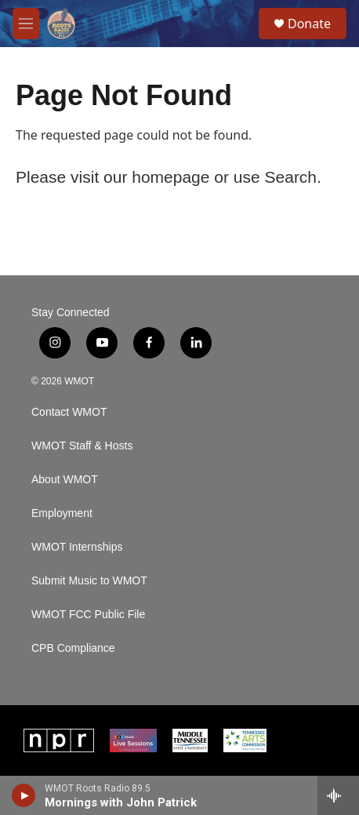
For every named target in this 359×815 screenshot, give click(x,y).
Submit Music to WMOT (89, 581)
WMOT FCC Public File (88, 614)
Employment (61, 513)
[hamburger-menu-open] (26, 23)
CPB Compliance (73, 648)
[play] (24, 795)
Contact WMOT (69, 412)
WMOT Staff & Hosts (81, 446)
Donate (309, 23)
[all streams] (338, 795)
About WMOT (64, 480)
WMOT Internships (76, 547)
